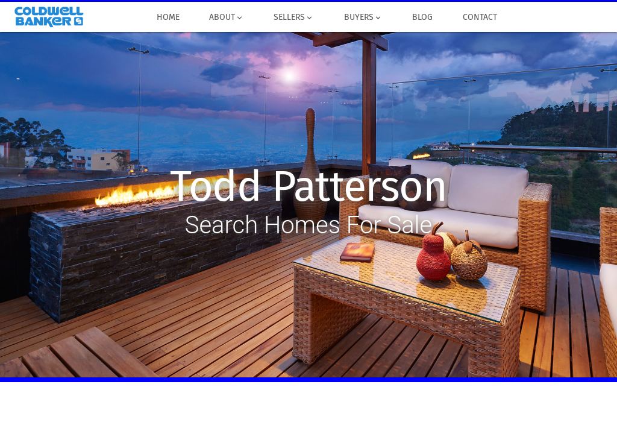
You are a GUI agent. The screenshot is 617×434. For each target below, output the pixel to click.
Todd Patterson (308, 187)
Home (168, 17)
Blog (422, 17)
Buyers (363, 17)
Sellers (294, 17)
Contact (480, 17)
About (226, 17)
